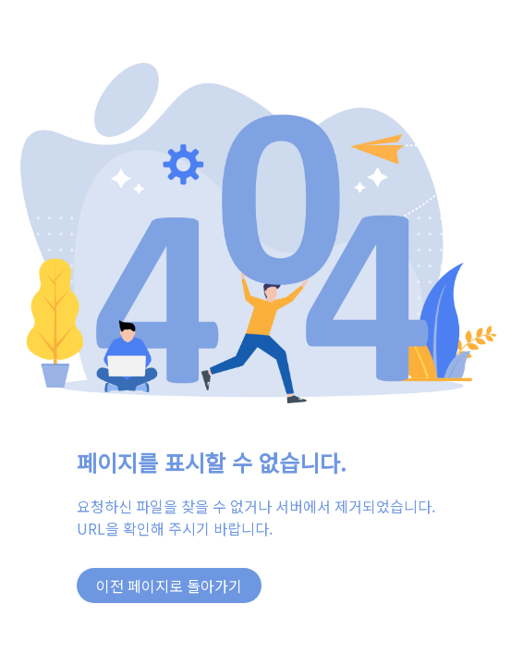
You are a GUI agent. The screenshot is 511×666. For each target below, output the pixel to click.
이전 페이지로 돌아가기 (169, 585)
